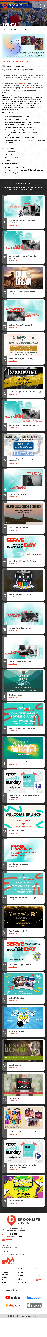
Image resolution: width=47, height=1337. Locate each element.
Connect (5, 1287)
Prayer (38, 1291)
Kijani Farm (21, 83)
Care (4, 1301)
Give (20, 1297)
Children (5, 1296)
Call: (14, 1252)
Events (5, 30)
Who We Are (23, 1301)
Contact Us (39, 1298)
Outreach (6, 1303)
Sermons (39, 1287)
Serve (4, 1298)
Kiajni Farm (29, 70)
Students (5, 1293)
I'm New (21, 1287)
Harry (27, 88)
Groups (5, 1291)
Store (38, 1294)
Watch (20, 1291)
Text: (14, 1255)
